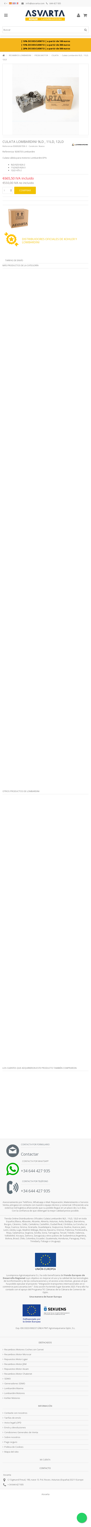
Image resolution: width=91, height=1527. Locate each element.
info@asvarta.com (32, 3)
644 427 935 (53, 3)
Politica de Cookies (13, 1447)
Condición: (33, 146)
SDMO (7, 1378)
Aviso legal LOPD (12, 1422)
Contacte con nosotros (15, 1413)
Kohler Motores (12, 1398)
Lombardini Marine (13, 1388)
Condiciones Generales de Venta (21, 1432)
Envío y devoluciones (15, 1427)
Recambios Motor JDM (15, 1364)
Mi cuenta (45, 1459)
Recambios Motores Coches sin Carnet (24, 1349)
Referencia (7, 146)
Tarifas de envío (14, 260)
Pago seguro (10, 1442)
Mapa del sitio (11, 1451)
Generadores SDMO (14, 1383)
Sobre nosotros (12, 1437)
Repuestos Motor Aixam (16, 1369)
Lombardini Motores (14, 1393)
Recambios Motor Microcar (17, 1354)
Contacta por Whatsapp (35, 1161)
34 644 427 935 (16, 1484)
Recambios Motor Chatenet (18, 1373)
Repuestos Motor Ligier (16, 1359)
